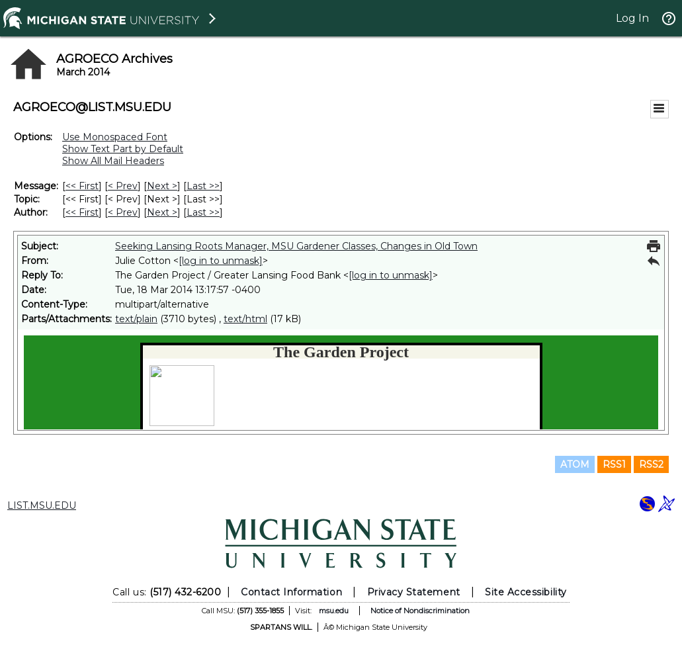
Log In (632, 18)
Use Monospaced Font (114, 137)
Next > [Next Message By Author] (162, 212)
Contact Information (291, 592)
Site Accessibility (526, 592)
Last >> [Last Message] (203, 186)
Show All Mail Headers (113, 161)
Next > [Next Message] (162, 186)
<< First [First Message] (82, 186)
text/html (245, 319)
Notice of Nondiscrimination (420, 610)
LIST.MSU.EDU (41, 505)
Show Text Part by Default (122, 149)
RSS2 (651, 464)
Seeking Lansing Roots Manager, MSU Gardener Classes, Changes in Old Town (296, 246)
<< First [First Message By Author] (82, 212)
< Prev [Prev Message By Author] (123, 212)
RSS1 (614, 464)
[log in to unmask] (221, 261)
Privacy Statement (413, 592)
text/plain (136, 319)
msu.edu (334, 610)
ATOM (574, 464)
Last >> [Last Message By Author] (203, 212)
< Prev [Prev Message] (123, 186)
